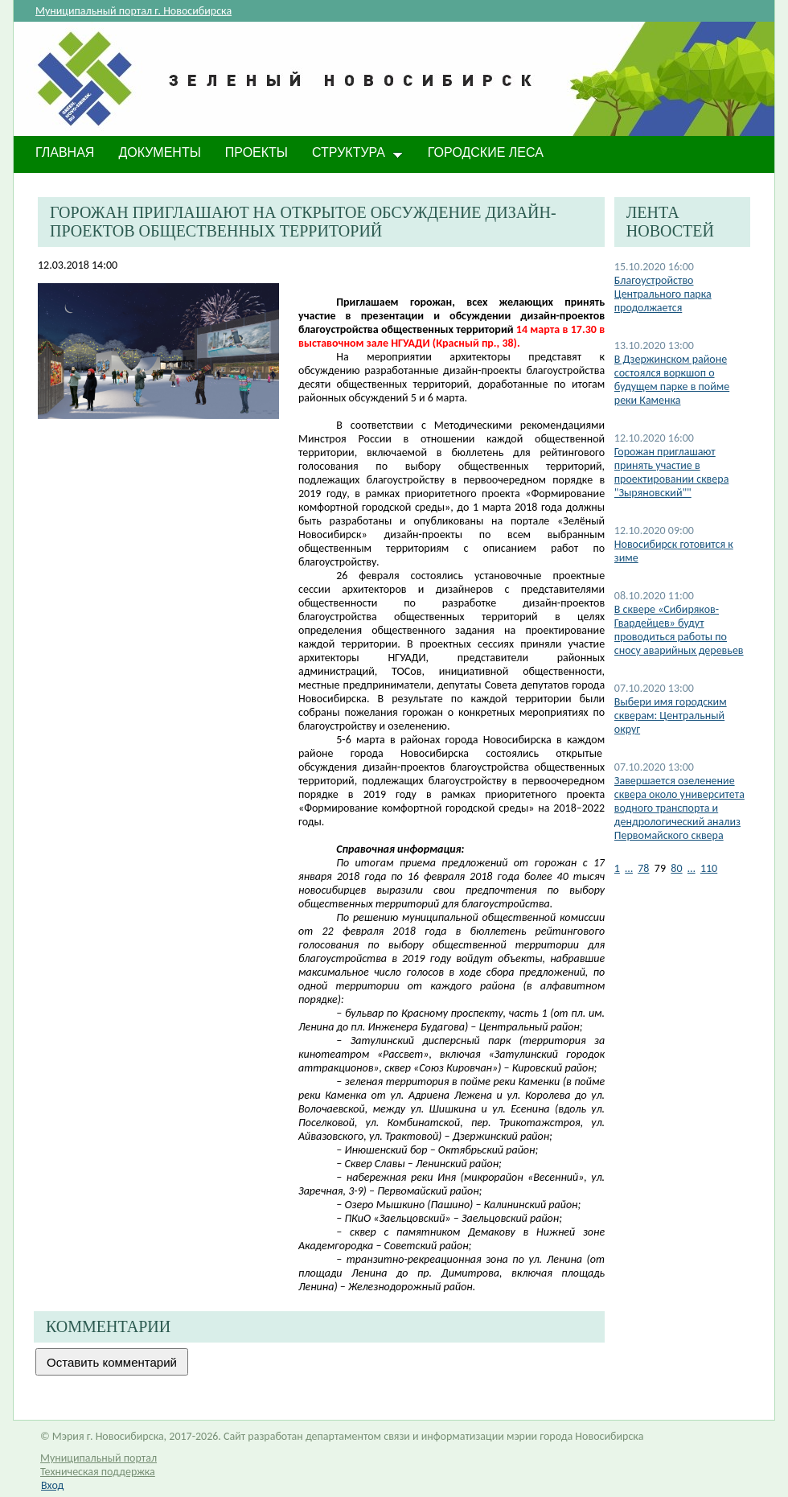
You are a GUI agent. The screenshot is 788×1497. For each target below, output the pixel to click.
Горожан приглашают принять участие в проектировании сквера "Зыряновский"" (671, 472)
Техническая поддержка (97, 1471)
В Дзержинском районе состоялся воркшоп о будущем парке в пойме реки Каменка (671, 379)
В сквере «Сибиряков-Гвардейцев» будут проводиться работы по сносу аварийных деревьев (679, 630)
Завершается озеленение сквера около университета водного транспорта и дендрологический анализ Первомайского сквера (679, 808)
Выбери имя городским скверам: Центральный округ (670, 715)
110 (708, 868)
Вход (52, 1485)
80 (676, 868)
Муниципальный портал (98, 1458)
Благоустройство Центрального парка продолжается (663, 294)
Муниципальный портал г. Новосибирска (133, 11)
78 (643, 868)
